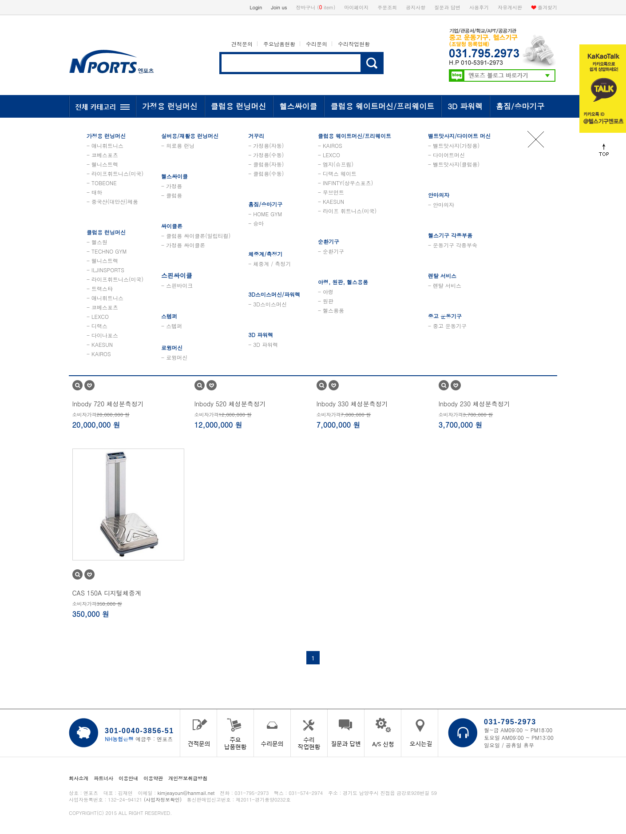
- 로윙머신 (174, 357)
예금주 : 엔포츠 (139, 739)
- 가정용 (171, 186)
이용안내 (128, 778)
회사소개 (78, 778)
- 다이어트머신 (446, 155)
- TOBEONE (102, 183)
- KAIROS (99, 353)
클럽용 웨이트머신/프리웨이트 (382, 106)
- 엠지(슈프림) (335, 164)
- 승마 (256, 223)
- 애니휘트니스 (105, 145)
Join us (279, 7)
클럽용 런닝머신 (238, 106)
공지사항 (415, 7)
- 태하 (94, 192)
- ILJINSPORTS (105, 270)
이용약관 (153, 778)
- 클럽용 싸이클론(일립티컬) (195, 235)
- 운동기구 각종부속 (452, 245)
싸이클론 (171, 226)
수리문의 (316, 44)
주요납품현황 (279, 44)
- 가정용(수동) (266, 155)
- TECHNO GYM (107, 251)
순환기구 (328, 241)
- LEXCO (98, 316)
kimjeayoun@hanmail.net (186, 793)
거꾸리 (256, 135)
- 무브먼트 (331, 192)
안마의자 (438, 195)
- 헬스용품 (331, 310)
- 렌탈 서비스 (444, 285)
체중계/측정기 (265, 254)
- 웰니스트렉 (102, 164)
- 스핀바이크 (177, 285)
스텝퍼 (169, 316)
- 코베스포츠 (102, 155)
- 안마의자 (441, 204)
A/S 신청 (383, 733)
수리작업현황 (354, 44)
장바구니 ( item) (316, 7)
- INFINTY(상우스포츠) (345, 183)
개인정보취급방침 (187, 778)
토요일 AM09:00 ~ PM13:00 (519, 737)
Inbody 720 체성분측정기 (108, 403)
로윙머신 (171, 347)
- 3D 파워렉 (263, 344)
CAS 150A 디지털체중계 (107, 592)
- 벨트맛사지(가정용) (453, 145)
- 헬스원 (97, 242)
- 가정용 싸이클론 (183, 245)
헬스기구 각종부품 (450, 235)
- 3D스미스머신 (267, 304)
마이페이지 (356, 7)
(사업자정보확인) (163, 799)
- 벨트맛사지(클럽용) (453, 164)
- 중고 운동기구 (447, 326)
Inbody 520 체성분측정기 (230, 403)
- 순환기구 (331, 251)
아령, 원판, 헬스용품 (343, 282)
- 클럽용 (171, 195)
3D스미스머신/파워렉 (274, 294)
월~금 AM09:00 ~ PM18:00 (518, 730)
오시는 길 (419, 733)
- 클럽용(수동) (266, 173)
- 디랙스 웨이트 (337, 173)
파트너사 (103, 778)
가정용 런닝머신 (170, 106)
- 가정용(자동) (266, 145)
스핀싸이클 (176, 275)
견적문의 (242, 44)
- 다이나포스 (102, 335)
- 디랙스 (97, 326)
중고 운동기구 (445, 316)
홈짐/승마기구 (520, 106)
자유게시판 (510, 7)
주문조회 (387, 7)
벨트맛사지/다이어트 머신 (459, 135)
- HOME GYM (265, 214)
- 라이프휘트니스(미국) (115, 173)
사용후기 (479, 7)
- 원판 (325, 301)
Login (256, 7)
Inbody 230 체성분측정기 (474, 403)
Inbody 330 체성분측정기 (352, 403)
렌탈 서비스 (442, 275)
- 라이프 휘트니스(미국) (347, 210)
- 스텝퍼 (171, 326)
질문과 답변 (447, 7)
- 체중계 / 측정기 (269, 263)
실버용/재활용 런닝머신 (189, 135)
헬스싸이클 (298, 106)
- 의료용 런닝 (177, 145)
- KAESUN (100, 344)
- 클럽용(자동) (266, 164)
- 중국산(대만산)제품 (112, 201)
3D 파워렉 (465, 106)
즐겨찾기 (547, 7)
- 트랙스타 (100, 288)
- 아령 (325, 291)
